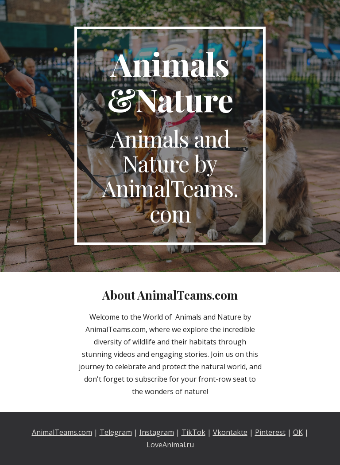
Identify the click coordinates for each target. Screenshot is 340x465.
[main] (169, 136)
